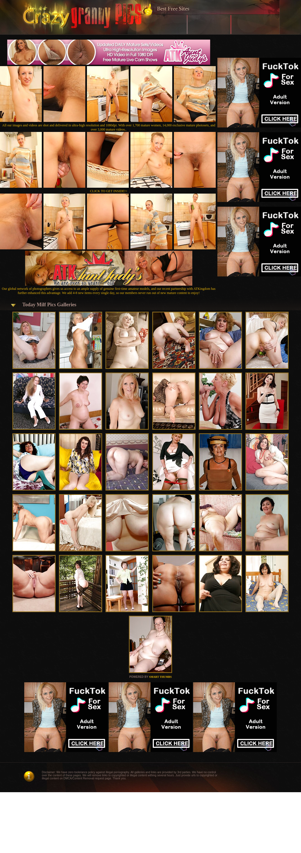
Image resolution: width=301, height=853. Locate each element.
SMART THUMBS (160, 676)
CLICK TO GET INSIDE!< (108, 191)
